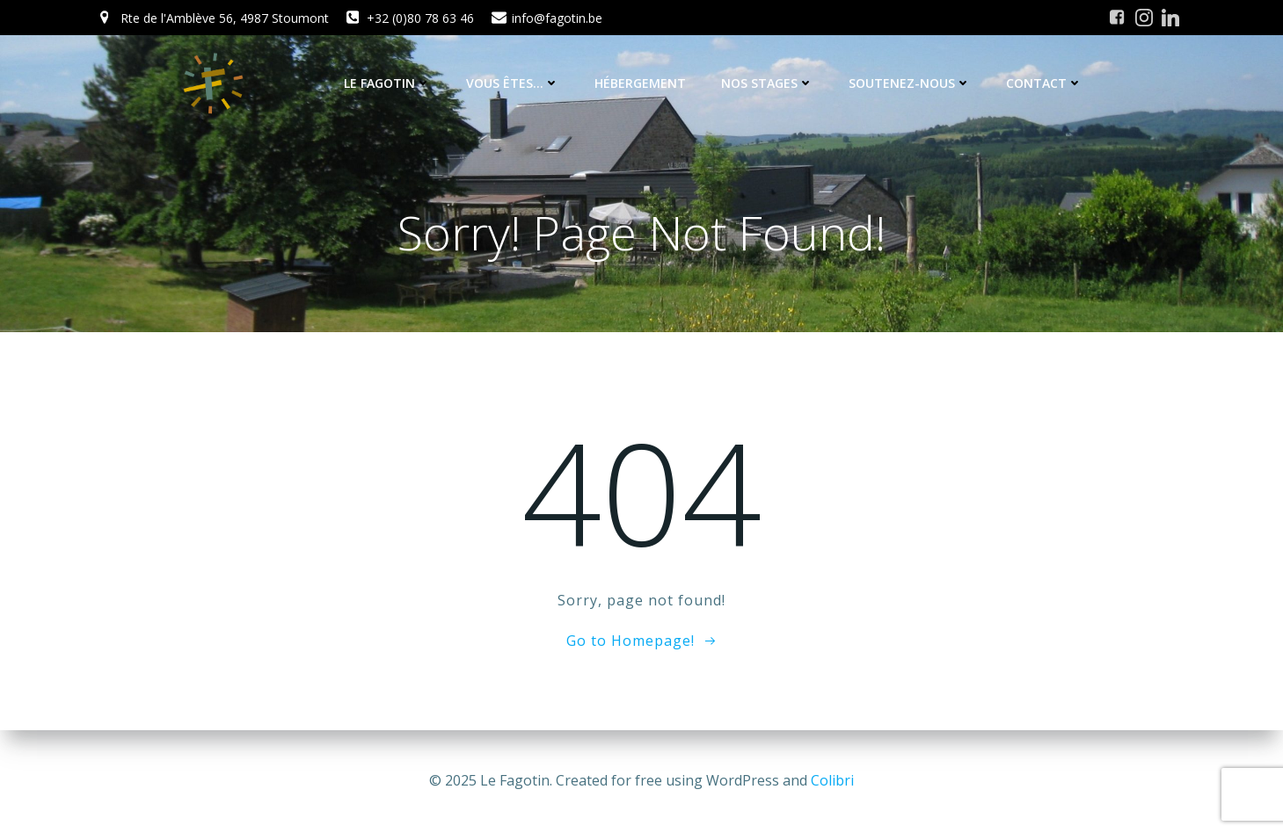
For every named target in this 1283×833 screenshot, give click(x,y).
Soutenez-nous (910, 83)
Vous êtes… (512, 83)
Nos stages (767, 83)
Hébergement (640, 83)
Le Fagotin (387, 83)
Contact (1044, 83)
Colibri (832, 780)
